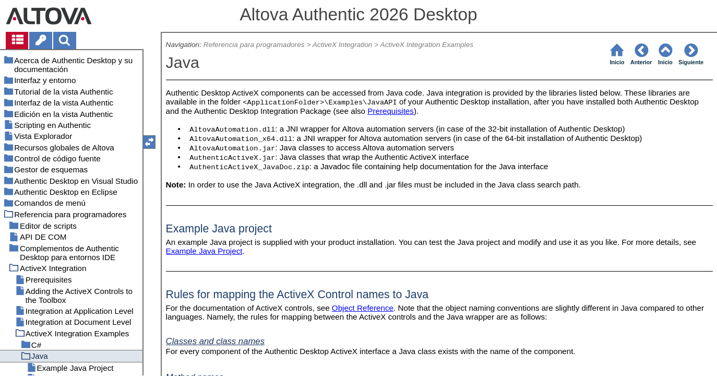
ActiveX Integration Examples (427, 45)
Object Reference (362, 307)
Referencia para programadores (254, 45)
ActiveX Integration (343, 45)
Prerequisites (390, 111)
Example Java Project (204, 250)
